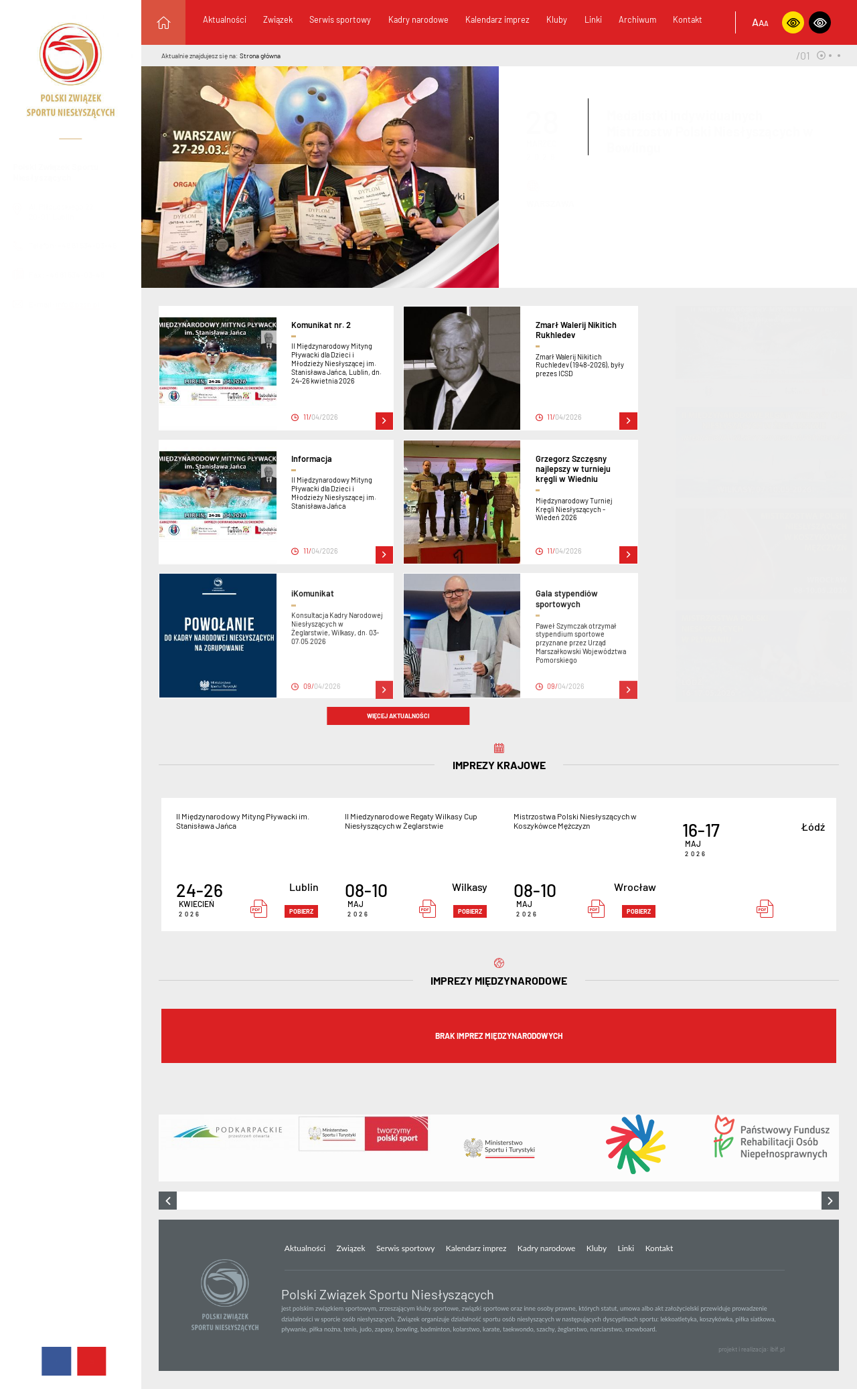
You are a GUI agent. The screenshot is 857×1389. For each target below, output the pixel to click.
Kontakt (687, 19)
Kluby (556, 19)
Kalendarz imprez (497, 19)
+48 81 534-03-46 (98, 245)
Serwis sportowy (340, 19)
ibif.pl (777, 1349)
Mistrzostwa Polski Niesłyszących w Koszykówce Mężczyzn (575, 820)
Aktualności (224, 19)
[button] (821, 55)
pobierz (301, 911)
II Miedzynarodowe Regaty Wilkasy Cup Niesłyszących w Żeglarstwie (411, 820)
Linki (593, 19)
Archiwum (637, 19)
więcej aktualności (398, 716)
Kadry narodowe (418, 19)
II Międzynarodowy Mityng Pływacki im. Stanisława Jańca (242, 820)
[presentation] (168, 1201)
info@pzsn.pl (78, 304)
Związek (278, 19)
